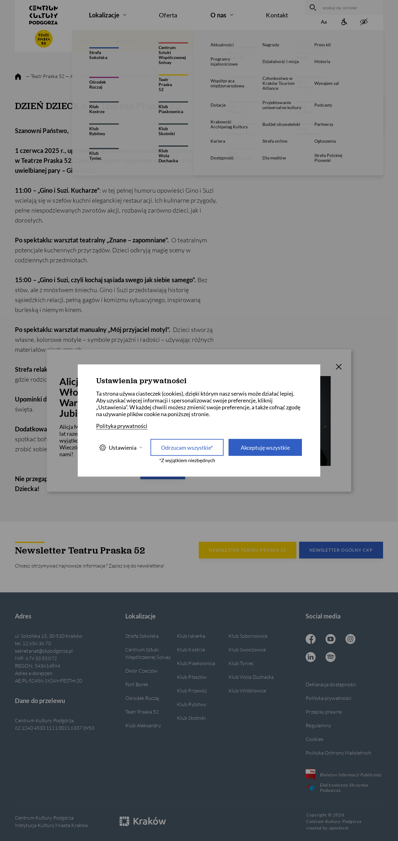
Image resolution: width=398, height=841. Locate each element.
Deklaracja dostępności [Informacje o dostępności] (331, 684)
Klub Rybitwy (191, 704)
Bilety (323, 41)
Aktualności (169, 41)
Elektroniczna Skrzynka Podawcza (337, 787)
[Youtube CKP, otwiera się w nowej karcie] (331, 639)
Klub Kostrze (191, 649)
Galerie (208, 41)
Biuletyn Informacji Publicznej (343, 774)
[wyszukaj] (312, 7)
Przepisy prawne (323, 712)
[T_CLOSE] (339, 368)
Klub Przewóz (192, 690)
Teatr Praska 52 (142, 712)
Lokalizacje (104, 15)
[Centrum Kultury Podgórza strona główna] (43, 15)
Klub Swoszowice (247, 649)
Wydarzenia (247, 41)
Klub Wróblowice (247, 690)
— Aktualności (81, 76)
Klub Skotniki (191, 718)
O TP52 (89, 41)
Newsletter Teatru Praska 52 (247, 550)
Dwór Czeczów (141, 670)
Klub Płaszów (191, 677)
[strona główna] (18, 76)
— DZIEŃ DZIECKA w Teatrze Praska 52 (139, 76)
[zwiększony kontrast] (364, 22)
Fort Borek (136, 684)
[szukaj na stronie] (351, 7)
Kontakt (277, 15)
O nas (218, 15)
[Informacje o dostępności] (344, 22)
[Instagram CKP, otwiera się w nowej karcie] (350, 639)
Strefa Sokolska (141, 636)
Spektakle (288, 41)
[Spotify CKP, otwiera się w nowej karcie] (331, 657)
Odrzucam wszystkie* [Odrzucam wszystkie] (187, 447)
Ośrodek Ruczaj (142, 698)
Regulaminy (318, 725)
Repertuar (127, 41)
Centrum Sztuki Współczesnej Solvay (148, 653)
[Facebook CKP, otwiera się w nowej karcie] (311, 639)
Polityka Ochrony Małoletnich (338, 753)
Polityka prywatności (328, 698)
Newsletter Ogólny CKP (341, 550)
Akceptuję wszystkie (265, 447)
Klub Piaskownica (196, 663)
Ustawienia (120, 447)
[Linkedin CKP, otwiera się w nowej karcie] (311, 657)
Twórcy (356, 41)
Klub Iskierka (191, 636)
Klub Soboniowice (248, 636)
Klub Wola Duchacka (251, 677)
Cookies (314, 739)
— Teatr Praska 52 (45, 76)
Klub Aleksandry (143, 725)
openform (338, 827)
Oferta (168, 15)
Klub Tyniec (241, 663)
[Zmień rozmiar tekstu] (324, 22)
